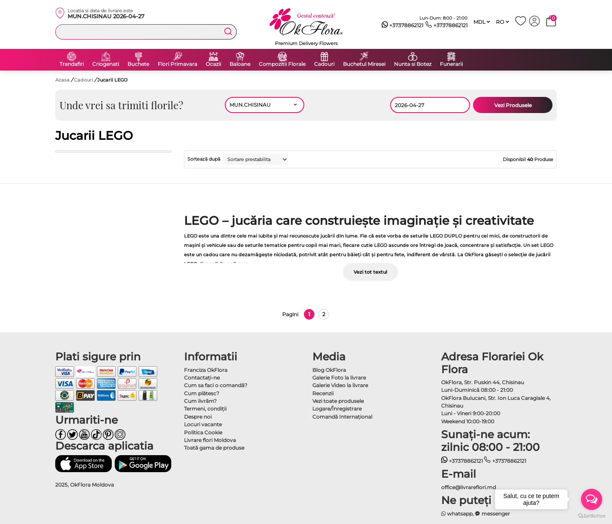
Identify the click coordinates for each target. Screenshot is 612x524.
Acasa (62, 80)
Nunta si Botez (412, 64)
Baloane (240, 64)
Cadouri (324, 64)
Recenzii (323, 393)
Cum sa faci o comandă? (215, 385)
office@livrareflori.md (468, 487)
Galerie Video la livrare (340, 385)
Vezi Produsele (513, 105)
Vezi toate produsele (338, 401)
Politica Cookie (203, 432)
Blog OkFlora (329, 370)
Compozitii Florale (282, 64)
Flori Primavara (177, 64)
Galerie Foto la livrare (339, 377)
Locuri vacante (203, 424)
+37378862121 (403, 25)
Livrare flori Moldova (210, 440)
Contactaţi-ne (202, 377)
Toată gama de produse (214, 448)
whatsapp (457, 513)
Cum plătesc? (201, 393)
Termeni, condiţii (205, 408)
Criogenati (105, 64)
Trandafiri (72, 64)
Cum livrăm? (200, 401)
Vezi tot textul (370, 272)
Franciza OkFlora (205, 370)
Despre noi (198, 417)
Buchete (138, 64)
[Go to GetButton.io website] (591, 515)
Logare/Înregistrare (337, 408)
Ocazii (213, 64)
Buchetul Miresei (364, 64)
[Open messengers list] (591, 499)
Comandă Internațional (342, 417)
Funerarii (451, 64)
